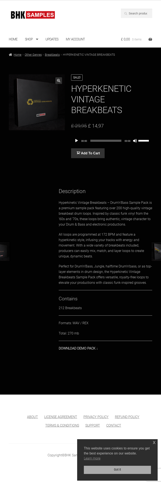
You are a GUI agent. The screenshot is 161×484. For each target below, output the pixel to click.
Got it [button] (117, 469)
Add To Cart (90, 153)
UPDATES (51, 39)
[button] (58, 80)
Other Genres (33, 54)
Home (17, 54)
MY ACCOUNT (75, 39)
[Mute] (135, 141)
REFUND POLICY (127, 417)
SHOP (29, 39)
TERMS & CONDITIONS (62, 425)
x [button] (154, 442)
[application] (111, 141)
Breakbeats (52, 54)
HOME (13, 39)
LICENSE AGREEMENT (60, 417)
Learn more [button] (92, 458)
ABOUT (32, 417)
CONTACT (113, 425)
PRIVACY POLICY (96, 417)
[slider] (105, 141)
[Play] (76, 141)
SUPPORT (92, 425)
